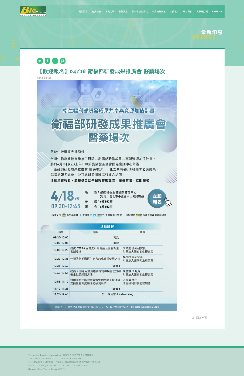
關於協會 (83, 12)
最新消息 (123, 12)
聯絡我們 (187, 12)
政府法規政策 (159, 12)
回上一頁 (199, 317)
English (217, 12)
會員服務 (96, 12)
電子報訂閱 (202, 12)
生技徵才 (174, 12)
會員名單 (109, 12)
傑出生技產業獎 (140, 12)
